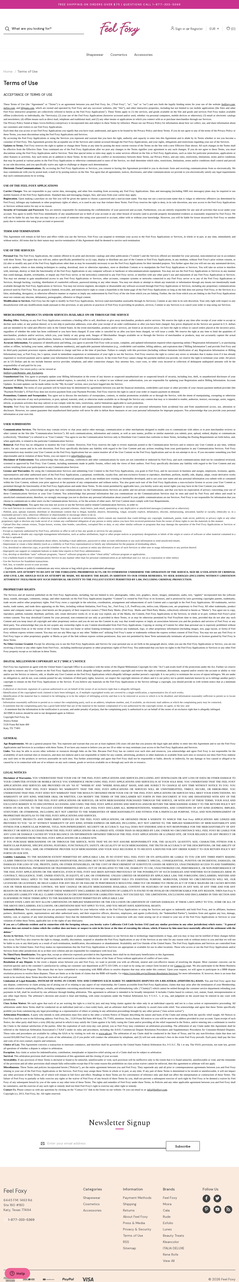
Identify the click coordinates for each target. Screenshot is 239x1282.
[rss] (228, 1197)
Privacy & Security (137, 1217)
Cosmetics (118, 45)
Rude (167, 1205)
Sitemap (129, 1236)
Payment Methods (137, 1186)
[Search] (9, 24)
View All (169, 1249)
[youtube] (217, 1197)
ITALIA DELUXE (173, 1236)
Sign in (180, 24)
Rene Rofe (170, 1242)
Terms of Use (133, 1224)
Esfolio (168, 1211)
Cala (166, 1198)
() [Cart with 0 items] (230, 24)
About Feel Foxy (135, 1205)
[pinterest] (206, 1197)
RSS (126, 1230)
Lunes (167, 1217)
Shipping (129, 1192)
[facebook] (206, 1186)
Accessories (143, 45)
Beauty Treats (173, 1224)
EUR (214, 24)
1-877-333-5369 (21, 1208)
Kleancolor (171, 1230)
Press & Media (134, 1211)
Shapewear (94, 45)
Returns (129, 1198)
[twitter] (217, 1186)
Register (196, 24)
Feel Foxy (170, 1186)
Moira (167, 1192)
